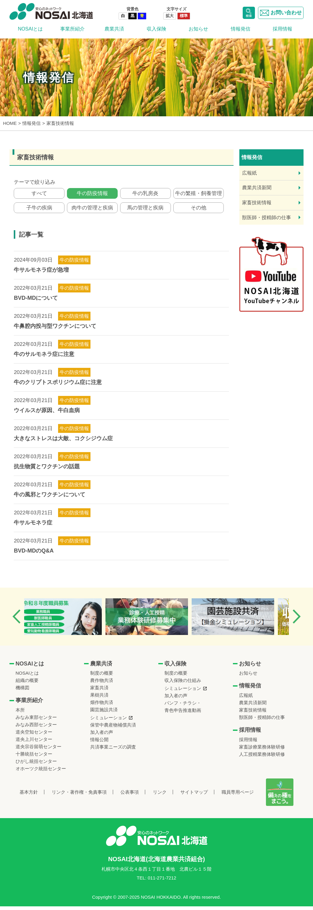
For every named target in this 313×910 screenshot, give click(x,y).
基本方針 (29, 795)
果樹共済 (99, 698)
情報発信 (240, 28)
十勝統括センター (34, 757)
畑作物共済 (101, 706)
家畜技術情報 (256, 202)
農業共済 (114, 28)
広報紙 (249, 173)
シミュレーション (108, 721)
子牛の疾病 (39, 210)
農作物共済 (101, 684)
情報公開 (99, 743)
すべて (39, 194)
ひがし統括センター (36, 764)
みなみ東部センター (36, 720)
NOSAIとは (30, 28)
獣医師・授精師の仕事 (266, 217)
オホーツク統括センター (41, 772)
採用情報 (282, 28)
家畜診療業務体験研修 (262, 750)
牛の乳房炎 (145, 194)
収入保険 (156, 28)
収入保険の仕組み (182, 684)
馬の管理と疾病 (145, 210)
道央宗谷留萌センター (38, 750)
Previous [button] (16, 620)
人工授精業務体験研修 (262, 757)
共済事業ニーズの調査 (113, 750)
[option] (68, 620)
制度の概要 (101, 676)
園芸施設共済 (104, 713)
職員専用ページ (238, 795)
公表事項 (129, 795)
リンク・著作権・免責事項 (79, 795)
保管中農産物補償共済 (113, 728)
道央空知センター (34, 735)
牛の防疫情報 (92, 194)
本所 (20, 713)
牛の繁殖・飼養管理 (198, 194)
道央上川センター (34, 742)
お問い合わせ (281, 13)
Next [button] (296, 620)
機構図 (22, 691)
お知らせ (198, 28)
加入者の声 (101, 735)
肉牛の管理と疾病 (92, 210)
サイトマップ (194, 795)
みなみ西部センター (36, 728)
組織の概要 (27, 684)
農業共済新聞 (256, 187)
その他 (198, 210)
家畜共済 (99, 691)
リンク (160, 795)
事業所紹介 (72, 28)
